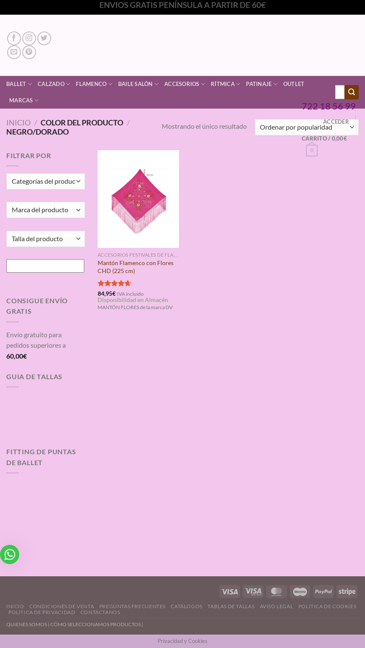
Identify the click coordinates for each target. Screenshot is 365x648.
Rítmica (225, 84)
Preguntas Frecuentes (132, 606)
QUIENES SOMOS (26, 624)
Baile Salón (138, 84)
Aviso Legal (276, 606)
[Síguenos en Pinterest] (29, 52)
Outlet (294, 84)
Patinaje (261, 84)
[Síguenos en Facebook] (14, 38)
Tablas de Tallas (230, 606)
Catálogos (186, 606)
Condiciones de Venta (61, 606)
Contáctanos (100, 612)
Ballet (19, 84)
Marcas (24, 100)
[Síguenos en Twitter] (44, 38)
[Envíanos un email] (14, 52)
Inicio (18, 122)
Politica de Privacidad (41, 612)
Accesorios (184, 84)
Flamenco (94, 84)
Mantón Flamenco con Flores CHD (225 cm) (135, 266)
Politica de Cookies (327, 606)
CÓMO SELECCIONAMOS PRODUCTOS (95, 624)
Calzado (54, 84)
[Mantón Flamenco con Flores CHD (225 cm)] (138, 199)
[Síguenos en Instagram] (29, 38)
